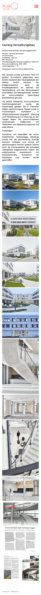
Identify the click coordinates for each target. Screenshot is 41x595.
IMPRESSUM (5, 591)
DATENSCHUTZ (14, 591)
